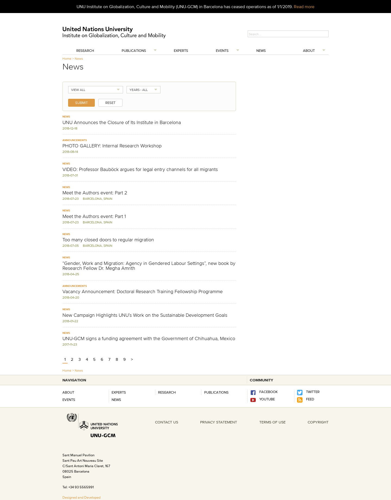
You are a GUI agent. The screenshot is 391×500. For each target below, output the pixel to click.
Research (85, 50)
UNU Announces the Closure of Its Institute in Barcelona (121, 122)
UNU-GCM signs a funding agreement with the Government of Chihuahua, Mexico (148, 338)
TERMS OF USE (272, 422)
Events (222, 50)
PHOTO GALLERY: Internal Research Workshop (112, 145)
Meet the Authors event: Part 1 (94, 216)
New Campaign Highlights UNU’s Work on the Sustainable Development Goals (144, 315)
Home (66, 58)
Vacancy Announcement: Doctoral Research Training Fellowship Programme (142, 291)
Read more (304, 7)
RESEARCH (167, 392)
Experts (181, 50)
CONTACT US (166, 422)
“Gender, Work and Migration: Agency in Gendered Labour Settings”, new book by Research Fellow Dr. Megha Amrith (148, 266)
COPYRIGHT (318, 422)
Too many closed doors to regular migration (108, 239)
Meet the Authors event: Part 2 (94, 192)
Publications (134, 50)
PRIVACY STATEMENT (218, 422)
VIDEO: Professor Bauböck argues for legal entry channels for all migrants (140, 169)
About (309, 50)
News (261, 50)
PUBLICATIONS (216, 392)
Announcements (74, 140)
